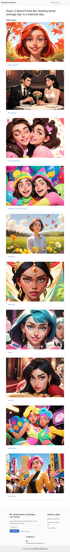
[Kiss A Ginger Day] (35, 45)
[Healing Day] (35, 237)
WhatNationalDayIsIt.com (40, 549)
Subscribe (14, 531)
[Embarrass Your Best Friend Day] (35, 189)
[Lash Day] (35, 380)
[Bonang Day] (35, 285)
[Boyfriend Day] (35, 93)
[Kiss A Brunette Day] (35, 141)
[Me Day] (35, 333)
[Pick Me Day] (35, 476)
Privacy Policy (51, 528)
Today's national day (53, 519)
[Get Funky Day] (35, 428)
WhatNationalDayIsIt (8, 3)
